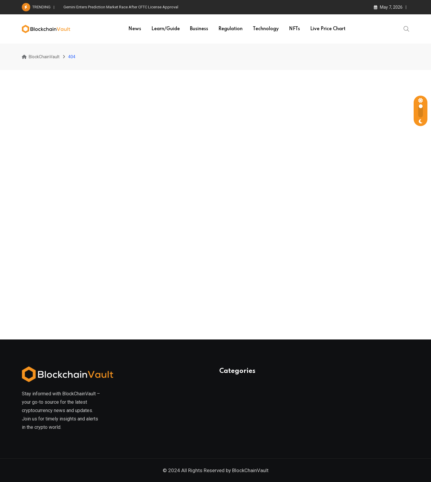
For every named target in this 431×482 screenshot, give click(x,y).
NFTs (294, 29)
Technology (266, 29)
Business (199, 29)
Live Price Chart (327, 29)
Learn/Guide (165, 29)
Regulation (230, 29)
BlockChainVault (250, 470)
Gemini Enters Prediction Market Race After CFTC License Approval (120, 7)
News (134, 29)
